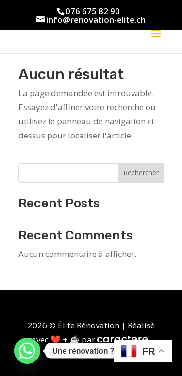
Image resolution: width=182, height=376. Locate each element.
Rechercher (141, 172)
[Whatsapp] (27, 351)
